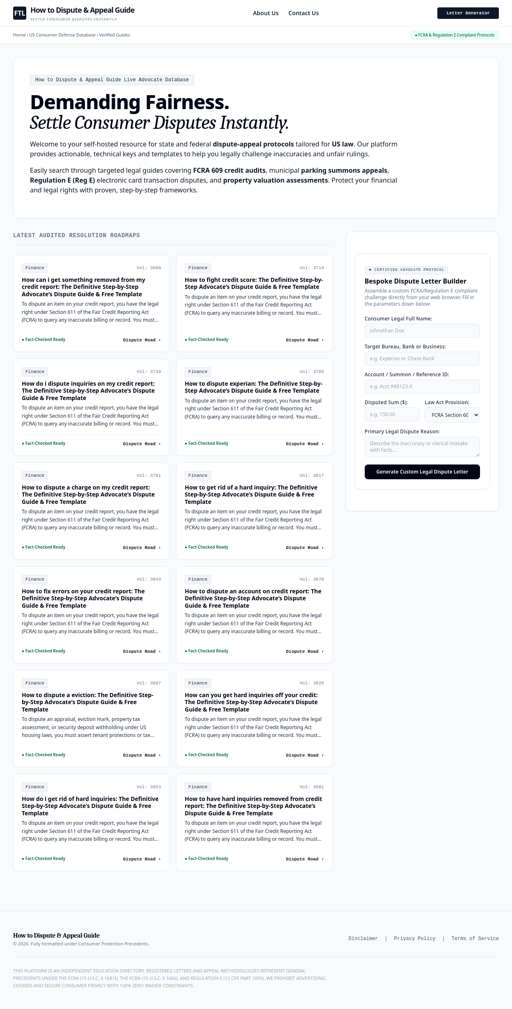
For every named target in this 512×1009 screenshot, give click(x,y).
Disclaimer (363, 939)
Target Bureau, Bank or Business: (405, 346)
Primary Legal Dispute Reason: (402, 431)
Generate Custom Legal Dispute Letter (422, 471)
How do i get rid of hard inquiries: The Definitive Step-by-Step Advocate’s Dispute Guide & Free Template (90, 806)
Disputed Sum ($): (386, 402)
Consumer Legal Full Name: (398, 318)
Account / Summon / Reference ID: (407, 374)
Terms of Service (475, 939)
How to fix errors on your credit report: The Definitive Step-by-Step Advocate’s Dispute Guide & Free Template (83, 598)
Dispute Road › (142, 340)
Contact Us (303, 13)
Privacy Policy (415, 939)
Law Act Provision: (447, 402)
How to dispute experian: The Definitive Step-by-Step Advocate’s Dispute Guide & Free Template (253, 387)
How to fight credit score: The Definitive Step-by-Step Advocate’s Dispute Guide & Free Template (254, 283)
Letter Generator (468, 13)
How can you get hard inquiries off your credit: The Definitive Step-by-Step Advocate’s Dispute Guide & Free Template (251, 702)
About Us (266, 13)
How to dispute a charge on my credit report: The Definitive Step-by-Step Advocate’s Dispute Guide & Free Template (88, 494)
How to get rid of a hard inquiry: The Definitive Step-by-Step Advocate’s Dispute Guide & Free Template (251, 494)
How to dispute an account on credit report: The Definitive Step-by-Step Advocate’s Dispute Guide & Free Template (253, 598)
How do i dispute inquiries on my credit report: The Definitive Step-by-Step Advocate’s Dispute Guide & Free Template (88, 391)
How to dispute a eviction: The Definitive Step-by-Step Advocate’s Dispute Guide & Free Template (87, 702)
